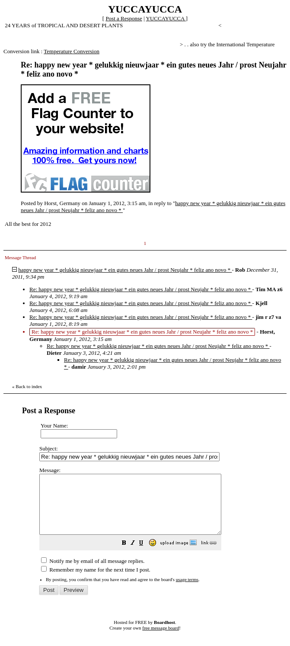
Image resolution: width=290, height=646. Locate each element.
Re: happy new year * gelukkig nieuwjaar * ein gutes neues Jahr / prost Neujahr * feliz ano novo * (140, 289)
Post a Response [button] (123, 18)
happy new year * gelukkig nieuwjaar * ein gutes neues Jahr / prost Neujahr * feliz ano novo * (125, 270)
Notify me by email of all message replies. (92, 572)
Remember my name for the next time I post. (95, 581)
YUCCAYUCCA (166, 18)
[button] (145, 556)
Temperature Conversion (71, 51)
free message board (160, 639)
